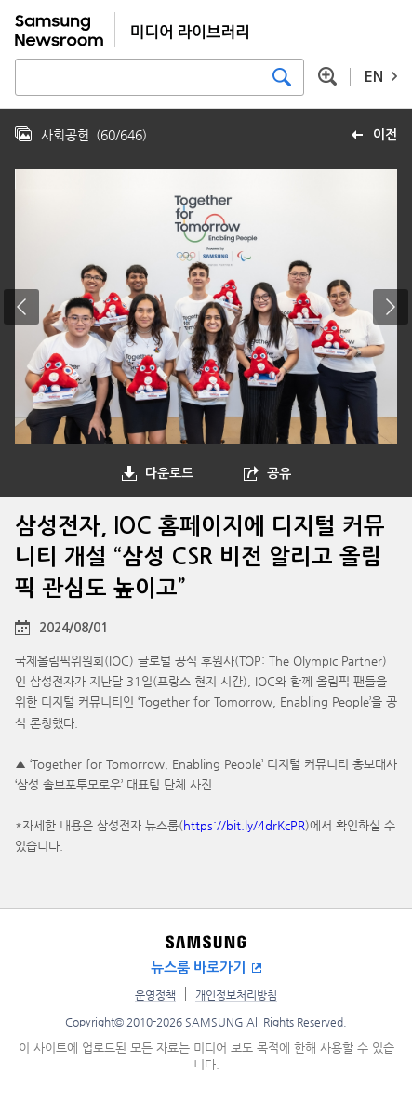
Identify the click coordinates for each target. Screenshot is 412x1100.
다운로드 (169, 473)
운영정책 (155, 994)
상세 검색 (327, 76)
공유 (279, 473)
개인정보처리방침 (236, 994)
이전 (385, 134)
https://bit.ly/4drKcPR (244, 825)
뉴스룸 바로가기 (198, 967)
